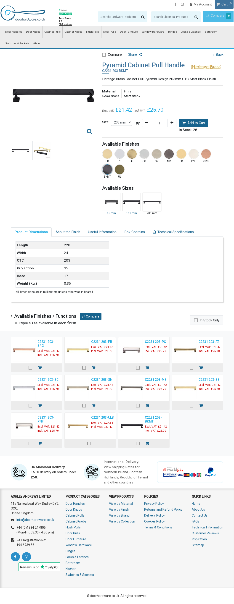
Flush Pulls (89, 32)
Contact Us (199, 515)
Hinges (164, 32)
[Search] (107, 16)
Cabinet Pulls (50, 32)
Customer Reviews (205, 533)
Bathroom (201, 32)
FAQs (195, 521)
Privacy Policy (154, 503)
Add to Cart (193, 123)
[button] (91, 95)
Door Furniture (123, 32)
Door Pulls (105, 32)
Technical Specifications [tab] (173, 232)
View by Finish (119, 509)
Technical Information (207, 527)
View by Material (121, 503)
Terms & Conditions (158, 527)
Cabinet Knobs (70, 32)
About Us (198, 509)
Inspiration (199, 539)
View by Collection (122, 521)
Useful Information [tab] (102, 232)
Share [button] (135, 55)
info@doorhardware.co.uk (35, 520)
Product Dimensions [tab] (31, 232)
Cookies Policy (154, 521)
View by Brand (119, 515)
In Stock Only (209, 320)
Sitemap (198, 545)
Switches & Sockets (17, 44)
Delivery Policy (154, 515)
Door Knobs (32, 32)
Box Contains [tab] (134, 232)
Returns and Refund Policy (163, 509)
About (35, 44)
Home (196, 503)
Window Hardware (146, 32)
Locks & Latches (182, 32)
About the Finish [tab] (68, 232)
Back (218, 55)
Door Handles (13, 32)
